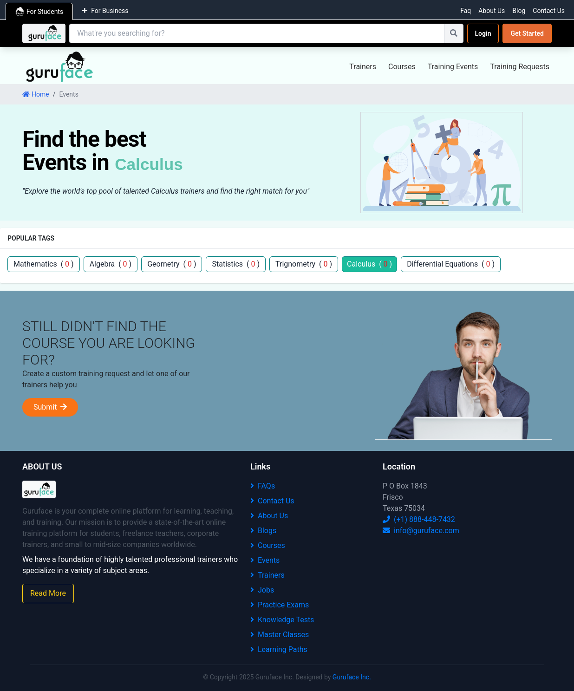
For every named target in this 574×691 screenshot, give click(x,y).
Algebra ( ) (111, 264)
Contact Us (549, 10)
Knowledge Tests (282, 619)
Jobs (262, 590)
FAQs (262, 486)
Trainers (362, 66)
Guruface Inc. (352, 677)
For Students (39, 11)
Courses (402, 66)
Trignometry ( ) (303, 264)
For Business (105, 10)
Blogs (263, 530)
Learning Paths (278, 649)
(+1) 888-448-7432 (419, 519)
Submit (50, 407)
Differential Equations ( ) (451, 264)
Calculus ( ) (369, 264)
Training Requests (519, 66)
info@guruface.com (421, 530)
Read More (48, 593)
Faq (465, 10)
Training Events (453, 66)
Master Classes (279, 634)
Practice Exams (279, 604)
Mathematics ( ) (43, 264)
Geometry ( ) (171, 264)
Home (35, 94)
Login (483, 33)
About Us (491, 10)
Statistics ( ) (236, 264)
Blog (518, 10)
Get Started (527, 33)
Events (265, 560)
